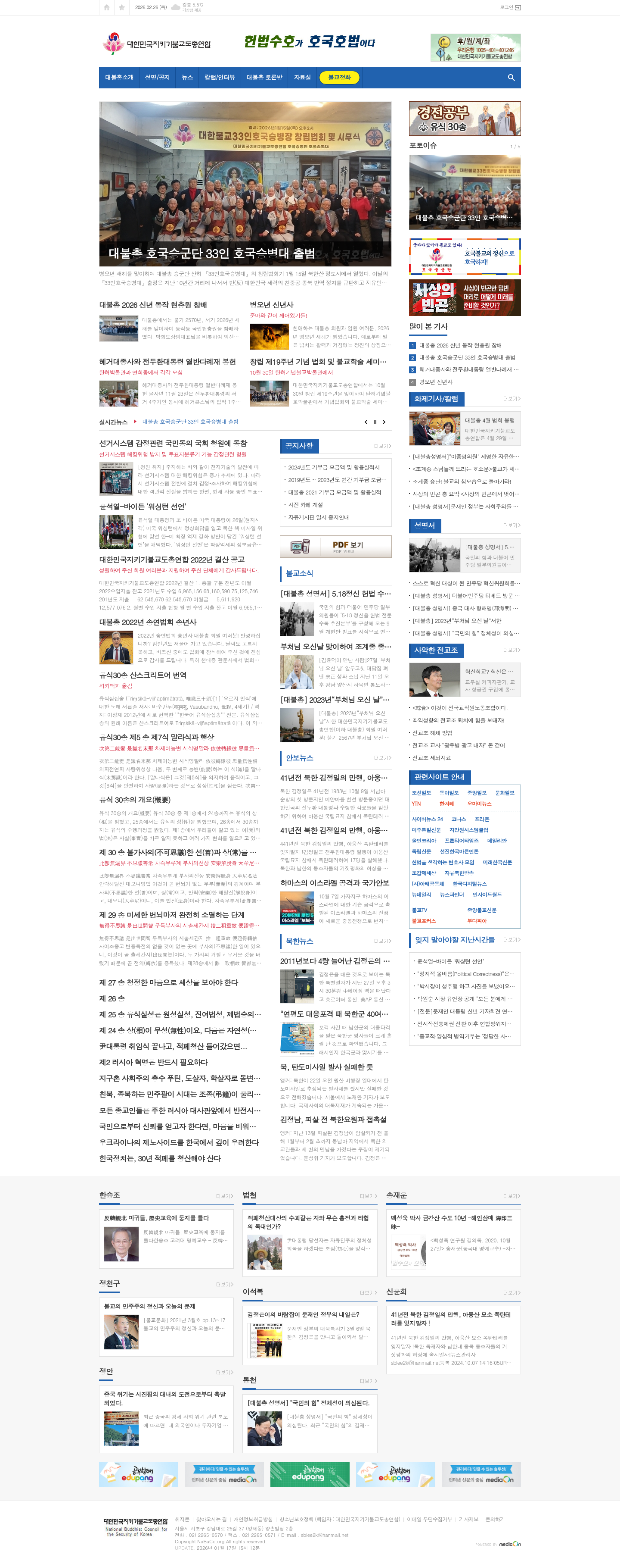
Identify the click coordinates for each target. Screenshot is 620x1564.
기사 (428, 326)
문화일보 (505, 792)
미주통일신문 (426, 829)
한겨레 (447, 803)
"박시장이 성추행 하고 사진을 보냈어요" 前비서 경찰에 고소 (466, 986)
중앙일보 (477, 792)
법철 (249, 1195)
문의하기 (495, 1519)
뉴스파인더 (452, 894)
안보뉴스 (299, 758)
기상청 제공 (192, 10)
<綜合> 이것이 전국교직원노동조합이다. (460, 708)
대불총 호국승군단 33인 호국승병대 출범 (191, 422)
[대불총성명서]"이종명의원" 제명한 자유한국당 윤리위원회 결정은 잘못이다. (466, 456)
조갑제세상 (424, 872)
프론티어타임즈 (461, 840)
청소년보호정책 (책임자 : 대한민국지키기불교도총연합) (339, 1519)
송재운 (396, 1195)
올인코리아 (424, 840)
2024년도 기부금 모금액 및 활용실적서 (334, 467)
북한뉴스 (299, 941)
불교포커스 (424, 920)
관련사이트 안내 (439, 777)
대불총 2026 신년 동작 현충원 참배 (460, 345)
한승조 (109, 1195)
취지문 (182, 1519)
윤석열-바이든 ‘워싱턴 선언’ (450, 961)
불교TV (419, 909)
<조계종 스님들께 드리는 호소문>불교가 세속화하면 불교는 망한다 (466, 469)
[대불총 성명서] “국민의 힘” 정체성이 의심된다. (466, 633)
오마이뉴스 (479, 803)
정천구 (109, 1283)
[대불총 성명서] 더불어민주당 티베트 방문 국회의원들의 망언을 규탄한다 (466, 595)
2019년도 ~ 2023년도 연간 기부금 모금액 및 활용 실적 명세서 (337, 479)
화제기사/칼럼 (436, 399)
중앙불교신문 (481, 909)
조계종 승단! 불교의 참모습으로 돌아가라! (461, 481)
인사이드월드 (487, 894)
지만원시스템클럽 (469, 829)
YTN (416, 803)
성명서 (424, 525)
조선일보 (421, 792)
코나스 (458, 819)
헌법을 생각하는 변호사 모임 (443, 862)
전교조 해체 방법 (432, 733)
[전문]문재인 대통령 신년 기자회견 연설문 (466, 1011)
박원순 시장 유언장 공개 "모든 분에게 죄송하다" (466, 999)
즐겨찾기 (122, 7)
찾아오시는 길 (211, 1519)
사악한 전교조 (436, 650)
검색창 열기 (509, 77)
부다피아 (477, 920)
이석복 (252, 1291)
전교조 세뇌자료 (431, 758)
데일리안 (496, 840)
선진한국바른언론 (459, 851)
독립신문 (421, 851)
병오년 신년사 (436, 382)
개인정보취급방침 (253, 1519)
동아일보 (449, 792)
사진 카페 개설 (305, 504)
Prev (366, 422)
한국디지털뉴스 (470, 883)
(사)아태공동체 (428, 883)
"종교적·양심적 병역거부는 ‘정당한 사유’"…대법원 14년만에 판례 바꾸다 (466, 1036)
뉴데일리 (421, 894)
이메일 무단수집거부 (429, 1519)
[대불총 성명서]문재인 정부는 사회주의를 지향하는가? (466, 506)
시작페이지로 (106, 7)
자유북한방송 (459, 872)
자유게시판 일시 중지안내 (318, 517)
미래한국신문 (497, 862)
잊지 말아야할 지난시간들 (455, 940)
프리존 (481, 819)
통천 (249, 1380)
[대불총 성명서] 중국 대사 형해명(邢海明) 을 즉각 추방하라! (466, 608)
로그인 (506, 7)
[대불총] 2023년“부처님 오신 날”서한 (456, 620)
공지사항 (299, 446)
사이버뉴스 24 (427, 819)
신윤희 (396, 1291)
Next (384, 422)
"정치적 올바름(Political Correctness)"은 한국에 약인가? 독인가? (466, 974)
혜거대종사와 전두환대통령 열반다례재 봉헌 (470, 369)
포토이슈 (423, 145)
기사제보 (468, 1519)
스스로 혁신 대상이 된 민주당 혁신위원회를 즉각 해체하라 (466, 583)
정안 (106, 1371)
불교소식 (299, 574)
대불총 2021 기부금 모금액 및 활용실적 (334, 492)
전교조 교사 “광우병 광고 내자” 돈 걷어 (458, 745)
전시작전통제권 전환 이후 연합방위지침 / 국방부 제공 (466, 1024)
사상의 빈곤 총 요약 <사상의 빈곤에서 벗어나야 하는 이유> (466, 494)
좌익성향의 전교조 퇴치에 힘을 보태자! (458, 720)
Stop (375, 422)
